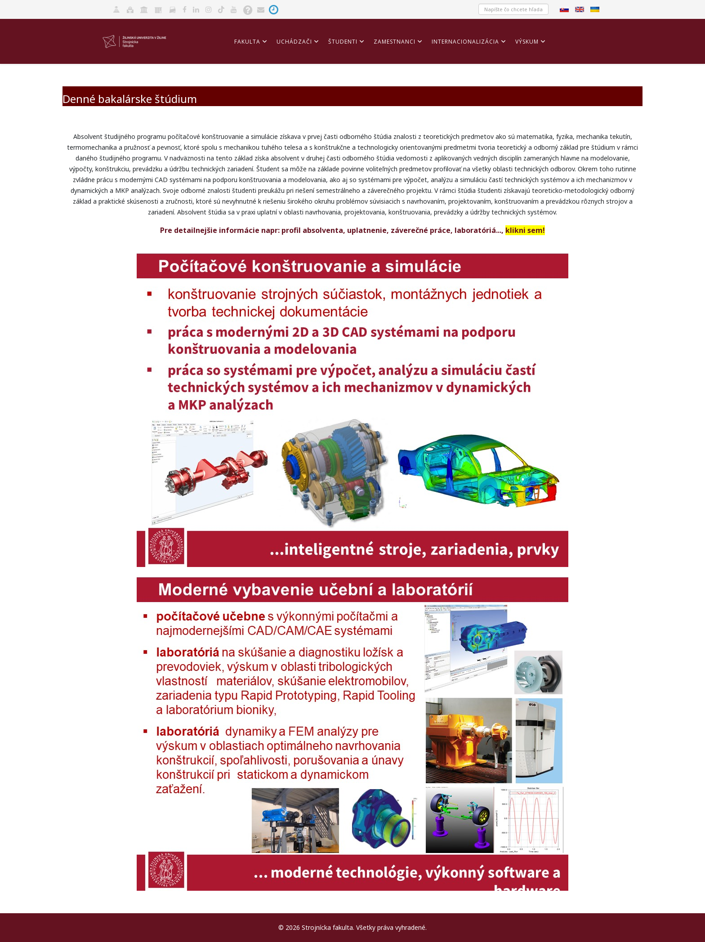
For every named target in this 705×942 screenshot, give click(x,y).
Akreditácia (253, 82)
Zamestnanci (394, 41)
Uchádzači (294, 41)
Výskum (527, 41)
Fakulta (247, 41)
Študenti (342, 41)
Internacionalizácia (465, 41)
